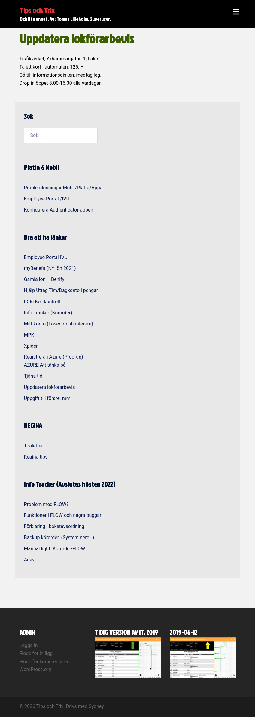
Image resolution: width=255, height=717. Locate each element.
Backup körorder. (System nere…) (59, 537)
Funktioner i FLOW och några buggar (63, 515)
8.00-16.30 (60, 83)
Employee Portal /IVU (47, 199)
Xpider (31, 346)
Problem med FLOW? (46, 504)
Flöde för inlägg (36, 653)
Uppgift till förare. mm (47, 398)
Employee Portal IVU (46, 257)
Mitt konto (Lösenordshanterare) (58, 324)
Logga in (29, 645)
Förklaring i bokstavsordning (54, 526)
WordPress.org (35, 669)
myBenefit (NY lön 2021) (50, 268)
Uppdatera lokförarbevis (49, 387)
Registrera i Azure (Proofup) (53, 357)
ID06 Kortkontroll (42, 301)
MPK (29, 335)
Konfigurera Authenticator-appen (58, 210)
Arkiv (29, 560)
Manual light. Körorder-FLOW (54, 548)
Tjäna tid (33, 376)
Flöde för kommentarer (44, 661)
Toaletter (33, 446)
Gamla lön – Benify (44, 279)
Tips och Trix (37, 10)
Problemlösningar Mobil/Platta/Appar (64, 188)
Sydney (96, 706)
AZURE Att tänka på (45, 365)
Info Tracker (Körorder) (48, 313)
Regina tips (36, 457)
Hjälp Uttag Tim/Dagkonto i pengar (61, 290)
